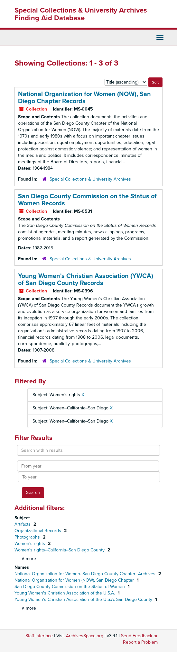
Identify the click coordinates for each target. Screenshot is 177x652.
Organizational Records (38, 530)
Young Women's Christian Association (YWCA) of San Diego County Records (85, 279)
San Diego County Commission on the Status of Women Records (87, 199)
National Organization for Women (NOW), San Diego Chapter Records (84, 97)
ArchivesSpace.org (84, 636)
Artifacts (23, 524)
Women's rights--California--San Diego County (60, 550)
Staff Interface (39, 636)
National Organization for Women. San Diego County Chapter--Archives (85, 573)
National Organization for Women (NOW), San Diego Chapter (74, 580)
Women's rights (30, 543)
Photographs (27, 537)
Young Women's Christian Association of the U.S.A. (65, 593)
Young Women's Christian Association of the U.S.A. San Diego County (84, 599)
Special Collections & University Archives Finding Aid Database (80, 14)
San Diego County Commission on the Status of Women (70, 586)
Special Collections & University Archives (90, 179)
